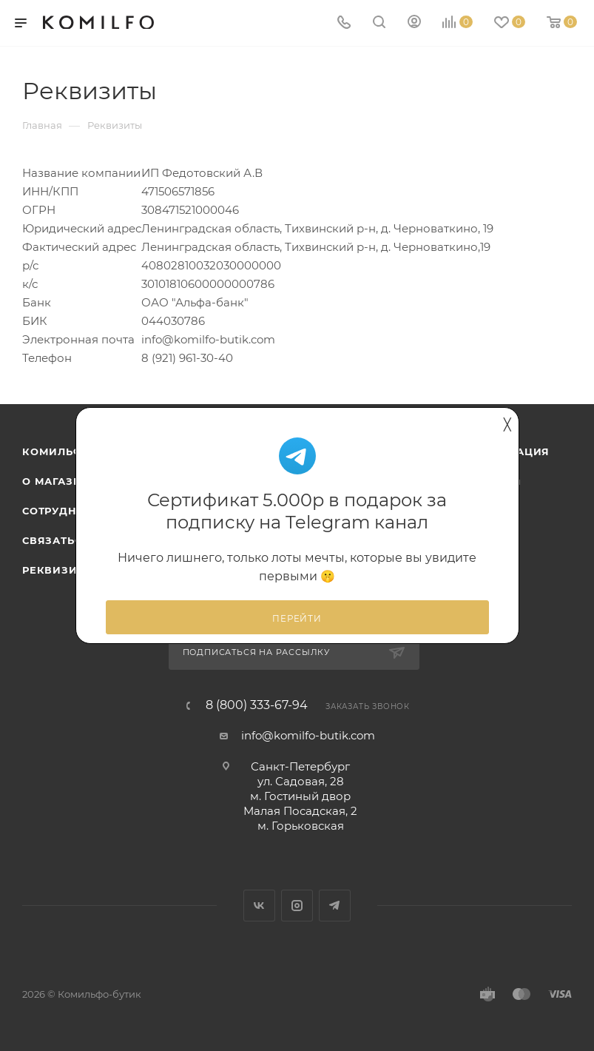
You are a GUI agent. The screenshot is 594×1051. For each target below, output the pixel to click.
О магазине (60, 481)
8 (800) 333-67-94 (257, 705)
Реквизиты (58, 570)
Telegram (335, 905)
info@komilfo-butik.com (308, 735)
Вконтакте (259, 905)
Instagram (297, 905)
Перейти (297, 619)
